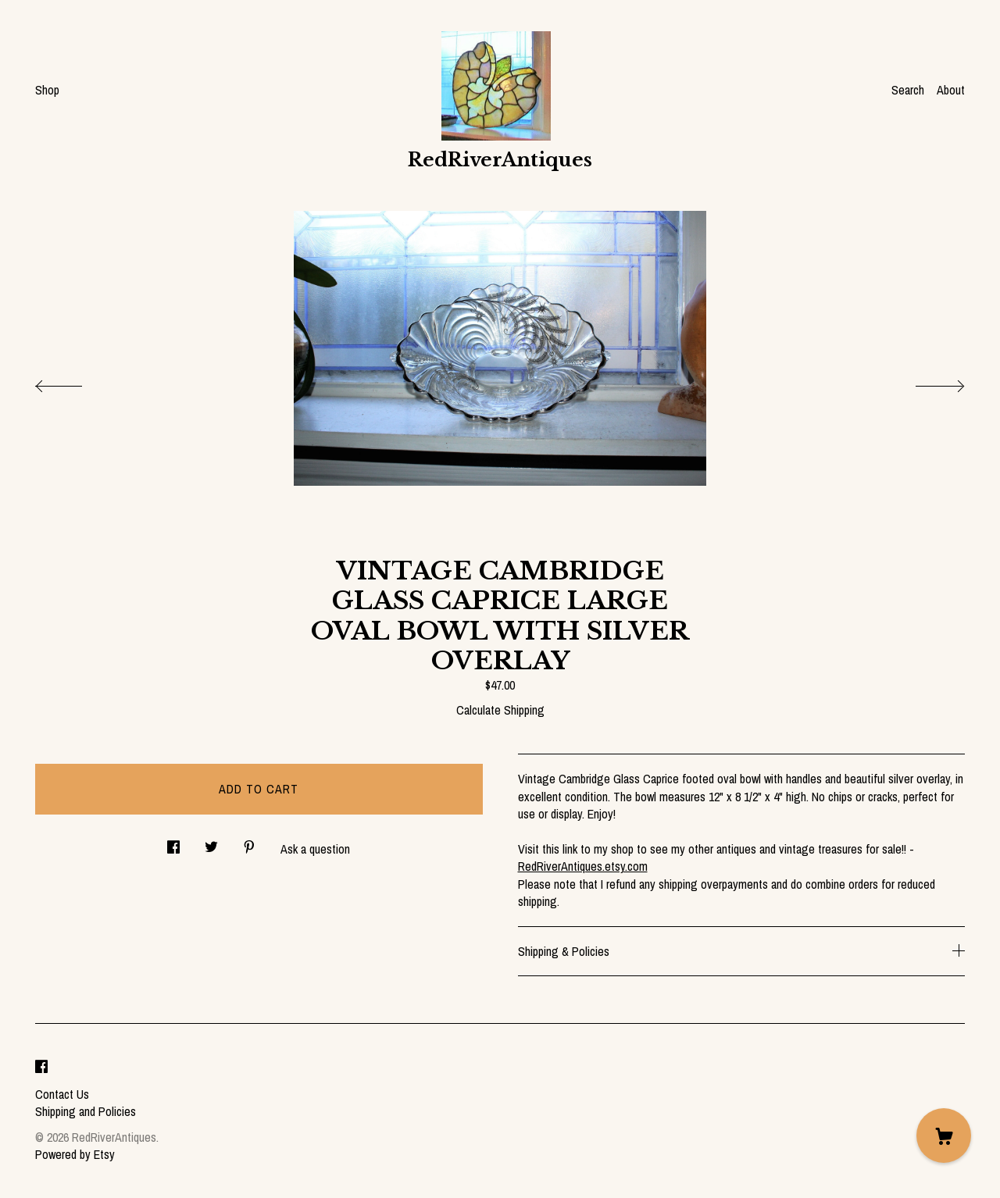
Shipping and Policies (85, 1111)
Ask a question (315, 848)
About (951, 89)
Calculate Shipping (500, 709)
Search (907, 89)
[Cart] (943, 1135)
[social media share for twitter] (211, 843)
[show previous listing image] (74, 382)
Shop (47, 89)
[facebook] (41, 1067)
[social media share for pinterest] (249, 843)
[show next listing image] (926, 382)
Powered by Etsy (75, 1154)
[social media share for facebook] (173, 843)
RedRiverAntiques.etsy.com (583, 866)
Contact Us (62, 1094)
